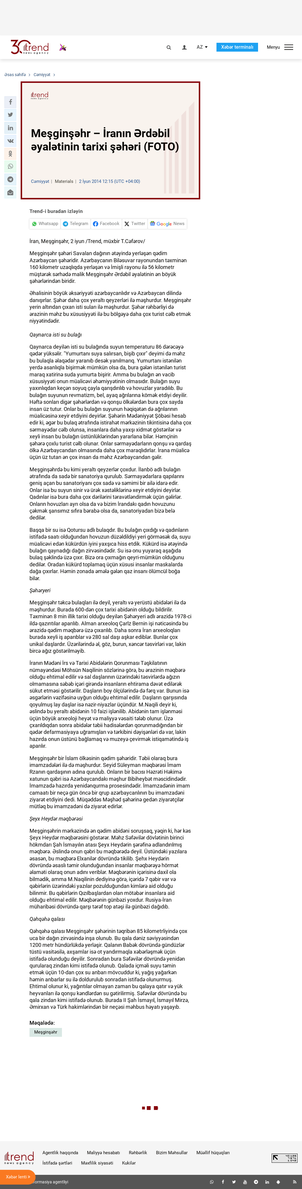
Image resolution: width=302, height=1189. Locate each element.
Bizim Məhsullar (172, 1152)
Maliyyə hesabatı (103, 1152)
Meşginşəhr (45, 1032)
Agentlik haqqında (60, 1152)
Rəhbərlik (138, 1152)
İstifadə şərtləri (57, 1163)
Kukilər (129, 1163)
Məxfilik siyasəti (97, 1163)
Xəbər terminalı (237, 47)
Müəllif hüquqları (213, 1152)
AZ (200, 47)
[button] (10, 102)
